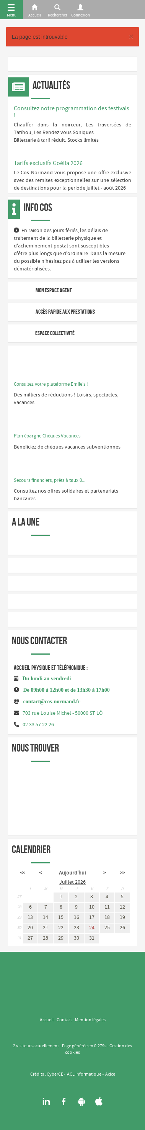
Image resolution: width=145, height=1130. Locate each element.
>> (122, 873)
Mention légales (90, 1020)
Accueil (47, 1020)
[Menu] (11, 9)
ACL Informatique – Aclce (91, 1074)
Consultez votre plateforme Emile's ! (51, 384)
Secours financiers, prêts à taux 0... (49, 480)
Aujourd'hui (72, 873)
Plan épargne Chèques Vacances (47, 436)
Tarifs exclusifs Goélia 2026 (48, 163)
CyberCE (55, 1074)
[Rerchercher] (57, 9)
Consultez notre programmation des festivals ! (71, 112)
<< (22, 873)
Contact (64, 1020)
